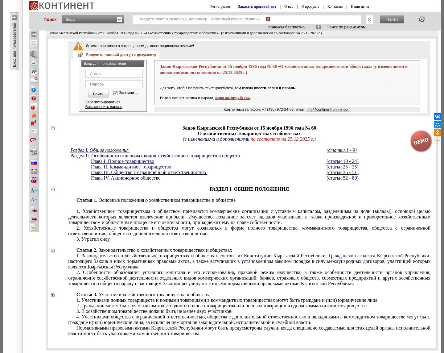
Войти (98, 94)
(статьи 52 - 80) (343, 178)
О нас (288, 6)
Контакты (335, 6)
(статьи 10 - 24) (343, 161)
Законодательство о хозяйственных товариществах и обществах (154, 250)
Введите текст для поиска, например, (200, 19)
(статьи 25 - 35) (343, 166)
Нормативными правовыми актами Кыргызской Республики (249, 330)
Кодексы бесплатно (286, 27)
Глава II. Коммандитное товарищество (131, 166)
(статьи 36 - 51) (343, 172)
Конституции (258, 255)
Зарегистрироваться (102, 102)
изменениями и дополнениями (218, 139)
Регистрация (220, 6)
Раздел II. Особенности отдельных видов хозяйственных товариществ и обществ (155, 155)
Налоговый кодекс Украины (235, 19)
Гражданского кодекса (351, 255)
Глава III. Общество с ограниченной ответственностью (149, 172)
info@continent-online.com (328, 109)
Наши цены (360, 6)
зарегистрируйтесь (232, 98)
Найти (392, 19)
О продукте (310, 6)
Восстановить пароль (103, 107)
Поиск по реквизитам (346, 27)
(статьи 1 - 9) (342, 150)
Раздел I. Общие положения (100, 150)
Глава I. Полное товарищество (122, 161)
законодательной (249, 319)
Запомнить (128, 93)
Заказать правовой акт (257, 6)
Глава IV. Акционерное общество (126, 178)
